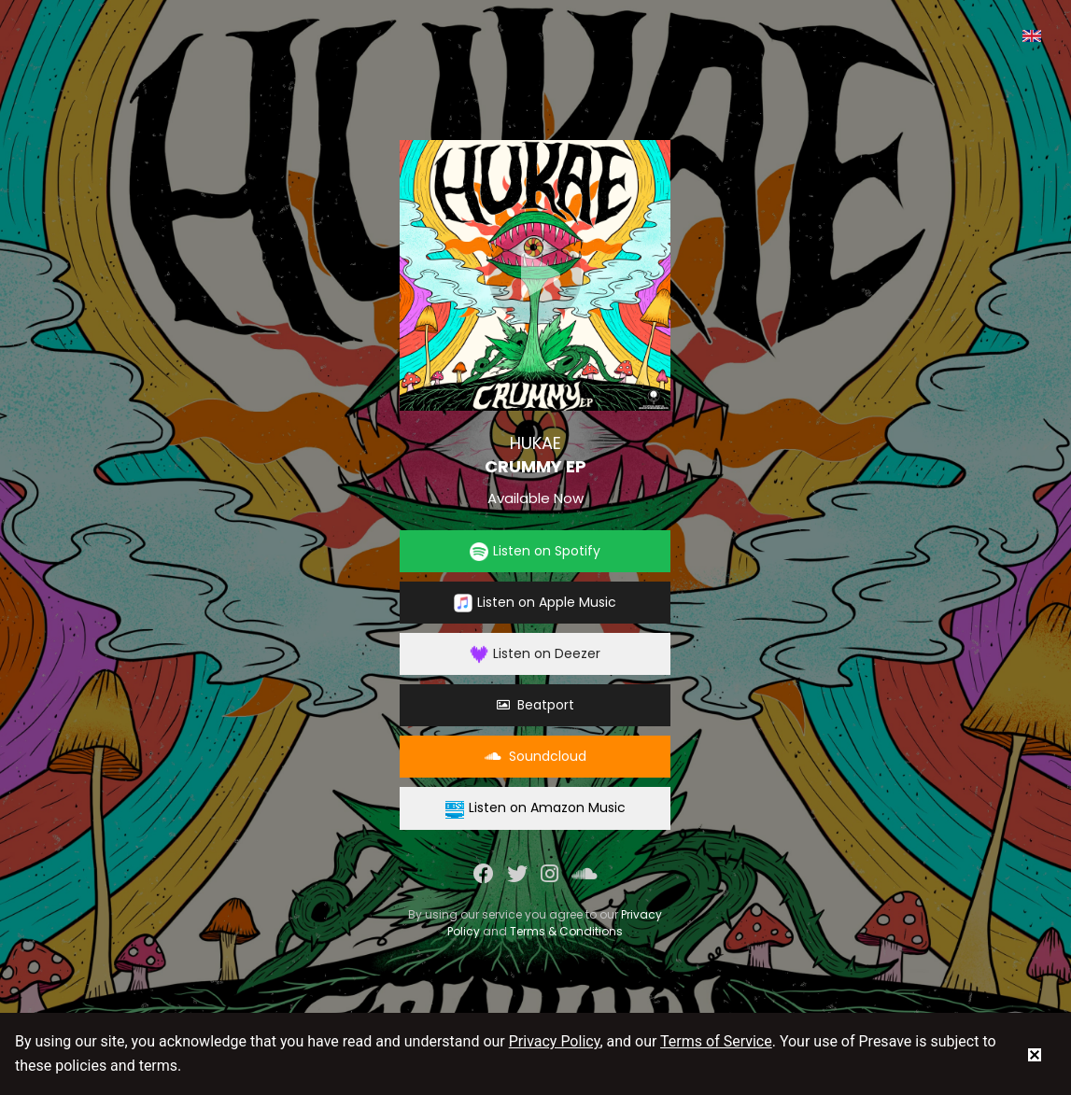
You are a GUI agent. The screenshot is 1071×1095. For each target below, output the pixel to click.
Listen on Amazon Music (535, 808)
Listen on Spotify (535, 551)
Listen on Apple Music (535, 602)
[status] (1034, 1054)
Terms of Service (716, 1041)
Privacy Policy (554, 1041)
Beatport (535, 704)
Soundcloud (535, 756)
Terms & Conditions (566, 931)
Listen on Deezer (535, 654)
